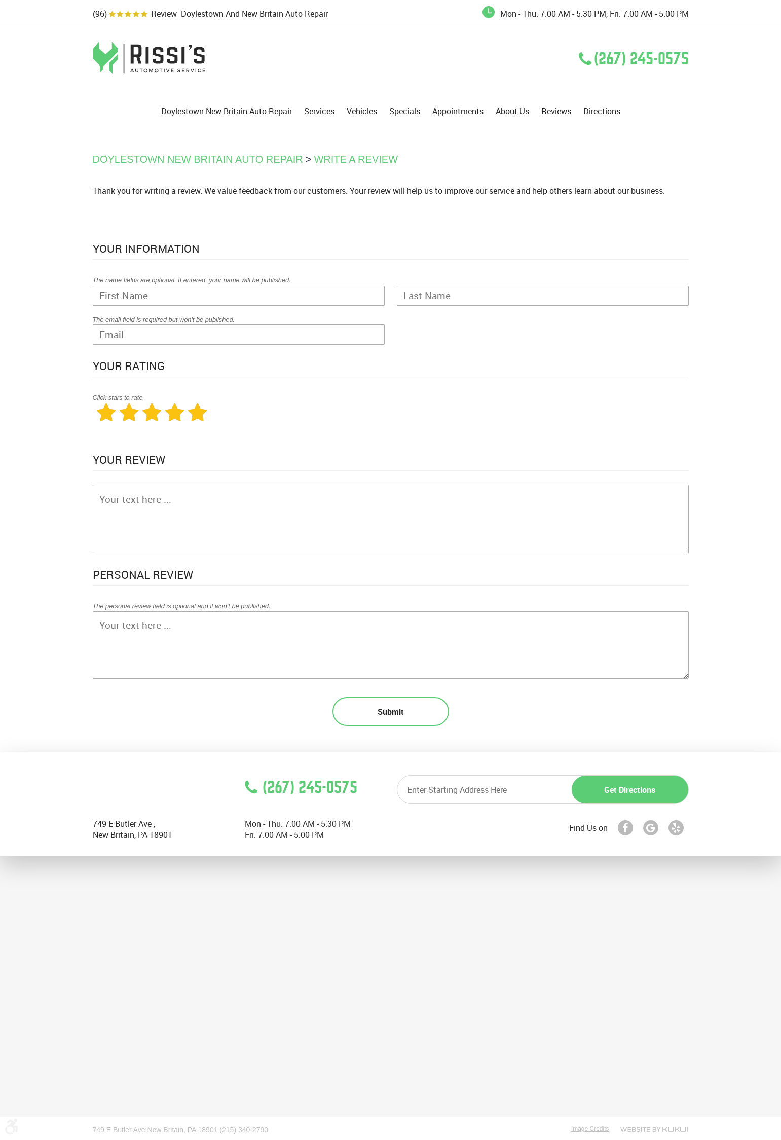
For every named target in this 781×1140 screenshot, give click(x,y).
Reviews (556, 111)
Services (319, 111)
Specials (404, 111)
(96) (100, 14)
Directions (601, 111)
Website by (654, 1129)
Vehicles (362, 111)
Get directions (629, 789)
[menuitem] (226, 111)
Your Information (146, 248)
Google (650, 827)
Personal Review (143, 574)
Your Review (129, 459)
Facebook (625, 827)
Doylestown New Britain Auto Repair (226, 111)
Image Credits (590, 1128)
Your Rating (129, 366)
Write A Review (356, 159)
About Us (512, 111)
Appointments (458, 111)
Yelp (676, 827)
